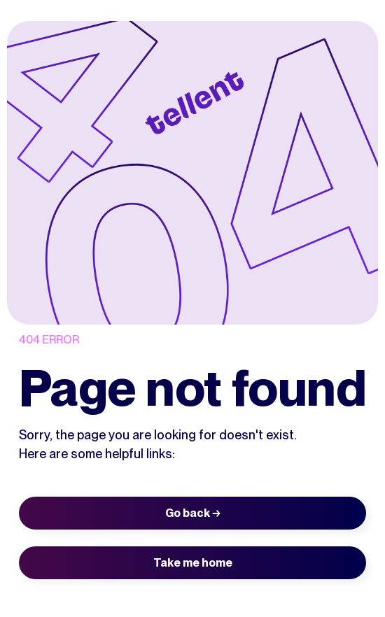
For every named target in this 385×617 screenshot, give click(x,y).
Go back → (192, 513)
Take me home (192, 562)
